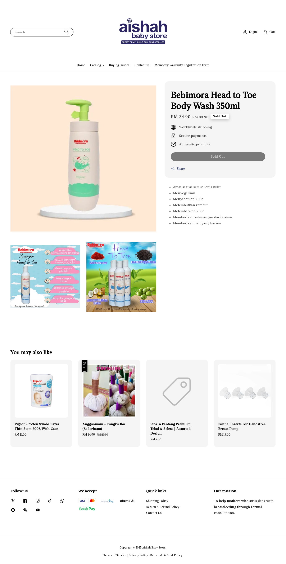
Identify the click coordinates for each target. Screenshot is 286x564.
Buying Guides (119, 65)
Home (81, 65)
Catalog (95, 65)
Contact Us (154, 513)
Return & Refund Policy (163, 507)
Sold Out (218, 156)
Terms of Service (115, 555)
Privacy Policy (138, 555)
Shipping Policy (157, 501)
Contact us (142, 65)
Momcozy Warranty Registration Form (182, 65)
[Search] (66, 32)
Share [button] (178, 169)
